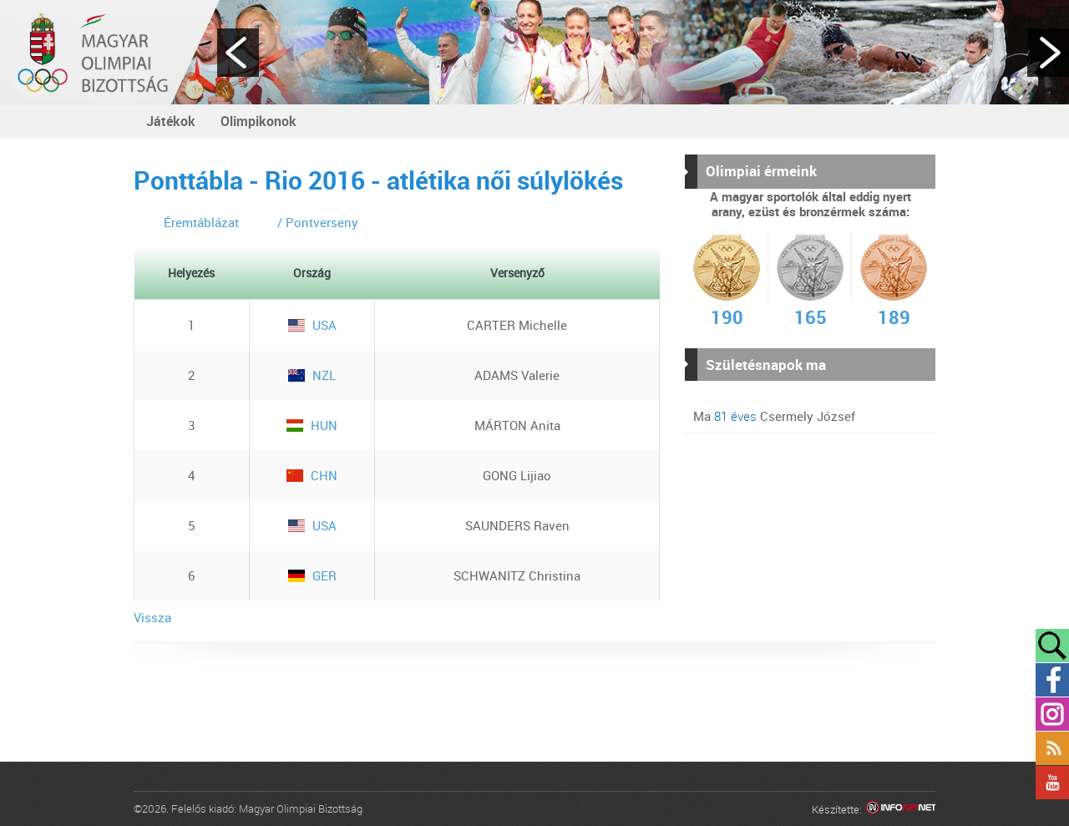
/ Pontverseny (317, 222)
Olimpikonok (258, 121)
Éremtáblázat (201, 222)
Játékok (170, 121)
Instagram (1052, 714)
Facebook (1052, 680)
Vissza (152, 617)
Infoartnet (900, 809)
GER (312, 575)
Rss (1052, 748)
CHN (311, 475)
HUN (311, 425)
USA (312, 325)
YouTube (1052, 782)
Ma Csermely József (774, 416)
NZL (312, 375)
